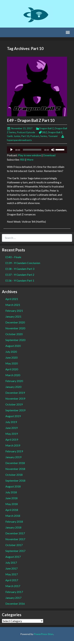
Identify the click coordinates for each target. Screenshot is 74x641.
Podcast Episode (26, 132)
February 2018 (14, 521)
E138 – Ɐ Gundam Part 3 (19, 268)
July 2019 (11, 422)
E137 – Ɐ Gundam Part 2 (19, 274)
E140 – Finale (13, 257)
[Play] (11, 149)
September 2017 (15, 550)
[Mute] (53, 149)
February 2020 (14, 381)
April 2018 (11, 509)
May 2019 (11, 433)
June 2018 (11, 498)
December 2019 (15, 392)
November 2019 (15, 398)
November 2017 (15, 539)
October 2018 (14, 474)
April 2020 (11, 369)
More (30, 159)
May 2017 (11, 574)
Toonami (52, 136)
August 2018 (13, 486)
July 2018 (11, 492)
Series (43, 136)
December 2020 (15, 322)
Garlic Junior (13, 136)
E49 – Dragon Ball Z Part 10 (31, 120)
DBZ (44, 132)
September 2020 (15, 340)
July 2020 (11, 351)
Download (49, 155)
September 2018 (15, 480)
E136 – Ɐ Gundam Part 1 (19, 280)
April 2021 (11, 299)
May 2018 (11, 504)
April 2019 (11, 439)
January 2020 (13, 386)
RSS (22, 159)
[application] (37, 149)
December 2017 (15, 533)
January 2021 (13, 316)
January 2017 (13, 597)
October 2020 (14, 334)
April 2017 (11, 580)
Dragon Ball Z (46, 128)
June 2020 (11, 357)
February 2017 (14, 591)
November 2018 (15, 468)
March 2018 (12, 515)
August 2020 (13, 345)
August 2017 (13, 556)
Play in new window (29, 155)
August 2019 (13, 416)
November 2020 (15, 328)
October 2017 (14, 545)
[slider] (32, 150)
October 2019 (14, 404)
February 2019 (14, 451)
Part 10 (25, 136)
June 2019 (11, 427)
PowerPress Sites (43, 634)
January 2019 (13, 457)
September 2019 (15, 410)
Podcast (34, 136)
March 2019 (12, 445)
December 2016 (15, 603)
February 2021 (14, 310)
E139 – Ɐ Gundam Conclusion (22, 262)
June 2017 (11, 568)
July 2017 (11, 562)
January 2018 (13, 527)
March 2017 (12, 586)
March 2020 (12, 375)
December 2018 (15, 463)
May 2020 (11, 363)
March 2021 (12, 304)
